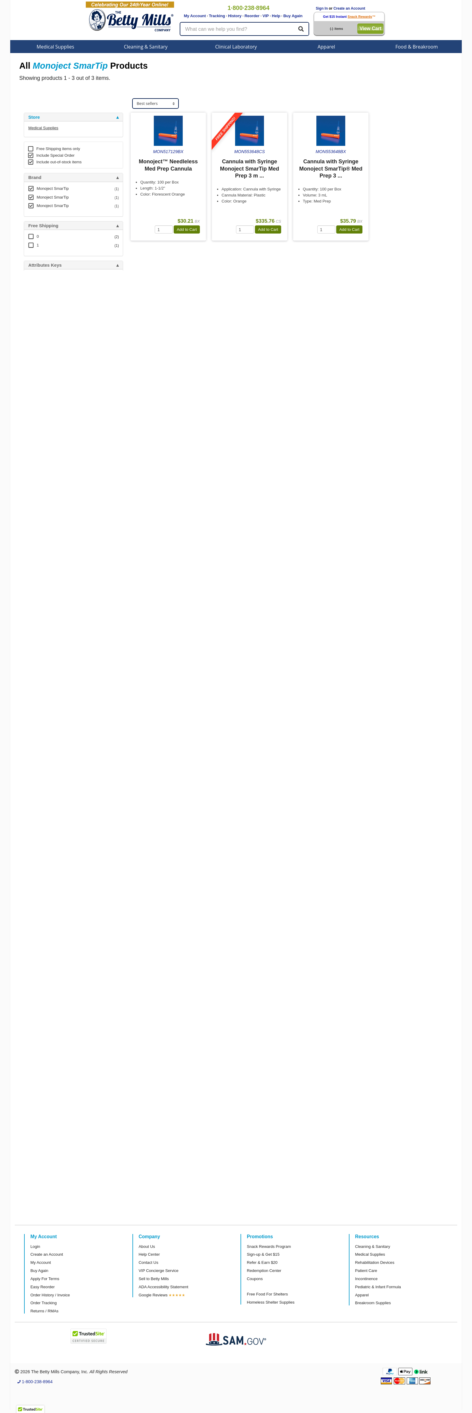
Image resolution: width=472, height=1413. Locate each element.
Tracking (217, 16)
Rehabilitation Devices (374, 1262)
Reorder (251, 16)
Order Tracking (43, 1303)
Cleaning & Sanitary (146, 46)
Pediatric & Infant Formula (378, 1287)
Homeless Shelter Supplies (270, 1302)
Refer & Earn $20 (262, 1262)
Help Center (149, 1254)
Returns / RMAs (44, 1311)
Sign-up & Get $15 (263, 1254)
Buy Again (293, 16)
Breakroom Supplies (373, 1303)
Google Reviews (153, 1295)
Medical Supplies (55, 46)
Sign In (322, 8)
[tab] (73, 117)
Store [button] (34, 117)
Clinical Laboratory (236, 46)
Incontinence (366, 1278)
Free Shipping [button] (43, 225)
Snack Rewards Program (269, 1246)
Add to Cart (187, 229)
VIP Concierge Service (159, 1270)
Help (276, 16)
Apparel (326, 46)
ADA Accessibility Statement (163, 1287)
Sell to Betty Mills (154, 1278)
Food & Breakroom (416, 46)
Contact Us (148, 1262)
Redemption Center (264, 1270)
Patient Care (366, 1270)
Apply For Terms (44, 1278)
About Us (147, 1246)
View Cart (370, 28)
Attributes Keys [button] (45, 265)
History (234, 16)
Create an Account (349, 8)
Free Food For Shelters (267, 1294)
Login (35, 1246)
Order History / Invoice (50, 1295)
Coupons (255, 1278)
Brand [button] (34, 177)
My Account (195, 16)
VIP (265, 16)
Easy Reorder (42, 1287)
